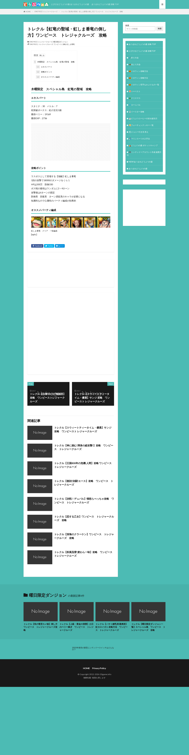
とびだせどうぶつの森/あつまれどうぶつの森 (70, 4)
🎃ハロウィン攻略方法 (138, 71)
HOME (28, 12)
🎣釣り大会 (134, 58)
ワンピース (58, 44)
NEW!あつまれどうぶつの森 (141, 162)
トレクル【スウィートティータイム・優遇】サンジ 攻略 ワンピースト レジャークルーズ (82, 429)
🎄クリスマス (134, 98)
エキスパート (44, 67)
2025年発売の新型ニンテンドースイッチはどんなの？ (93, 648)
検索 (127, 25)
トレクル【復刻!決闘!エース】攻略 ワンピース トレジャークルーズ (83, 482)
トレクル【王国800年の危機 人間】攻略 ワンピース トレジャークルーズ (83, 465)
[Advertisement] (107, 140)
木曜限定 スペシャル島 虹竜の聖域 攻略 (54, 62)
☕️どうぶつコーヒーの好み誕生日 (143, 118)
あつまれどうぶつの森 (138, 168)
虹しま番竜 (70, 44)
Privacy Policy (99, 668)
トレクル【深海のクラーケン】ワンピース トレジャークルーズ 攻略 (84, 536)
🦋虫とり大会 (134, 64)
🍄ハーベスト (134, 91)
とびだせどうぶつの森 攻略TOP (142, 51)
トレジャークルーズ (45, 44)
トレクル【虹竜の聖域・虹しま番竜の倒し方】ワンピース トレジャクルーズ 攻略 (92, 11)
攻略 (64, 44)
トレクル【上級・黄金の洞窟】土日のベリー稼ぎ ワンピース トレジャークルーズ (76, 627)
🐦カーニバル (134, 105)
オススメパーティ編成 (48, 77)
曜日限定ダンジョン (60, 42)
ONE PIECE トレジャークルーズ (46, 11)
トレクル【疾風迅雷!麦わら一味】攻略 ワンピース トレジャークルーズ (84, 554)
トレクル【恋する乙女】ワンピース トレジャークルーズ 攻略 (84, 518)
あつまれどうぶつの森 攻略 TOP (105, 4)
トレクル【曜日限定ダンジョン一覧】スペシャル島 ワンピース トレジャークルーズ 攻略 (148, 627)
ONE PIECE (33, 44)
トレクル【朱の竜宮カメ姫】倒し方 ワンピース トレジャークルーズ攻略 (41, 627)
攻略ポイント (44, 72)
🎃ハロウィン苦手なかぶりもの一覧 (144, 84)
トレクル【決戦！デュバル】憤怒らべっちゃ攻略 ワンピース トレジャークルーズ (84, 500)
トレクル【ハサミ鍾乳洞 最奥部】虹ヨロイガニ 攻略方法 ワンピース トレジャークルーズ (111, 627)
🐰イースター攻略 (136, 112)
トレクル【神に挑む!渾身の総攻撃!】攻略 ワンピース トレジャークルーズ (83, 447)
